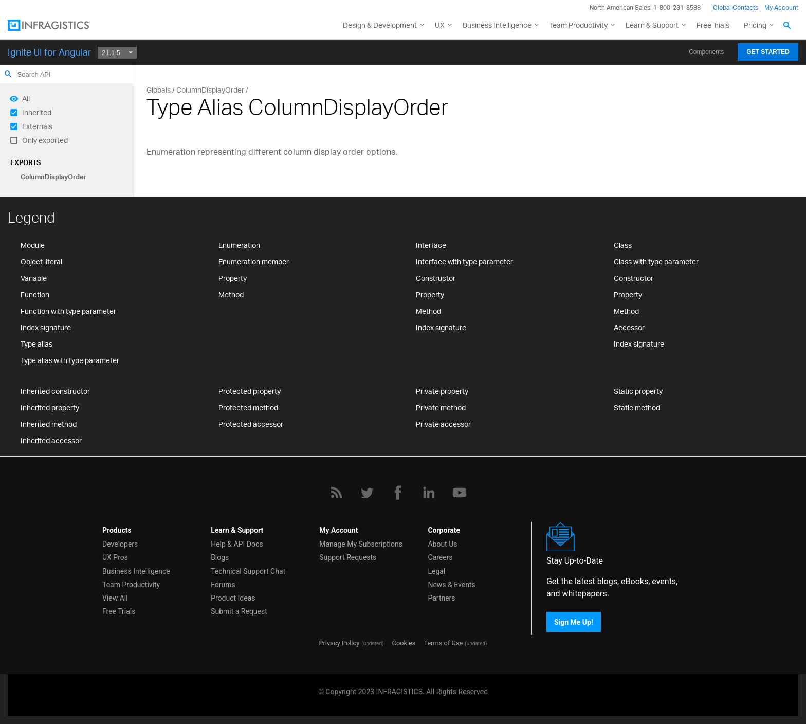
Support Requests (347, 557)
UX (440, 25)
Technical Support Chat (248, 571)
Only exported (45, 140)
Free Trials (713, 25)
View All (115, 598)
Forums (223, 585)
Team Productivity (578, 25)
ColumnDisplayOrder (53, 177)
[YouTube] (459, 492)
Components (706, 52)
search (8, 74)
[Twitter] (367, 492)
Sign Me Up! (573, 622)
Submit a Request (239, 611)
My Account (781, 7)
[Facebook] (398, 492)
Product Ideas (233, 598)
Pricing (755, 25)
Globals (158, 89)
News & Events (451, 585)
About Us (442, 544)
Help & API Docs (237, 544)
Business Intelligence (497, 25)
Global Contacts (735, 7)
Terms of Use (443, 643)
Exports (25, 162)
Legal (436, 571)
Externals (37, 126)
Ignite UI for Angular (49, 52)
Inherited (36, 112)
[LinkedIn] (428, 492)
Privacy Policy (339, 643)
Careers (440, 557)
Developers (120, 544)
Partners (441, 598)
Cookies (404, 643)
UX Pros (115, 557)
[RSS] (336, 492)
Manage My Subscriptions (360, 544)
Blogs (220, 557)
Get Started (768, 52)
